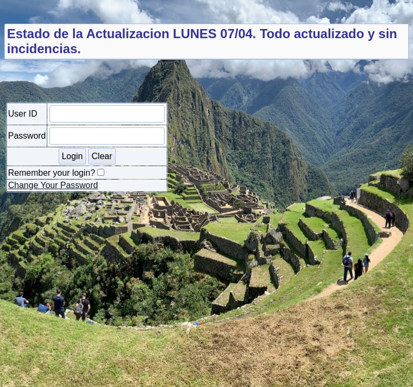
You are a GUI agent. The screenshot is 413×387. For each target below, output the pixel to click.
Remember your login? (51, 172)
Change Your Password (53, 185)
